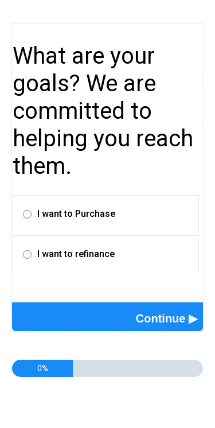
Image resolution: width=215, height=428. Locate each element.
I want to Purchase (76, 213)
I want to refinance (76, 253)
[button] (166, 318)
